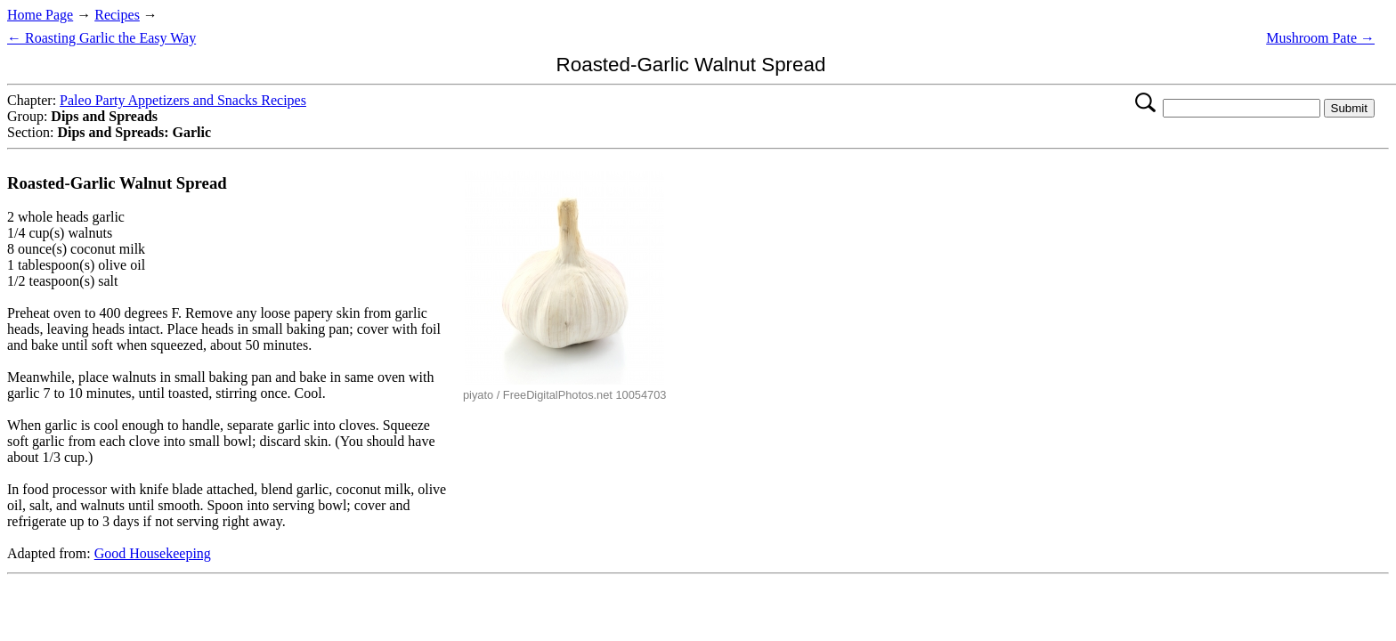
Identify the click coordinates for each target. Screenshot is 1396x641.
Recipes (117, 14)
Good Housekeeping (152, 553)
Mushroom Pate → (1320, 37)
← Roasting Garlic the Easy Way (101, 37)
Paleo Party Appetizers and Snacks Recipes (183, 100)
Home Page (40, 14)
